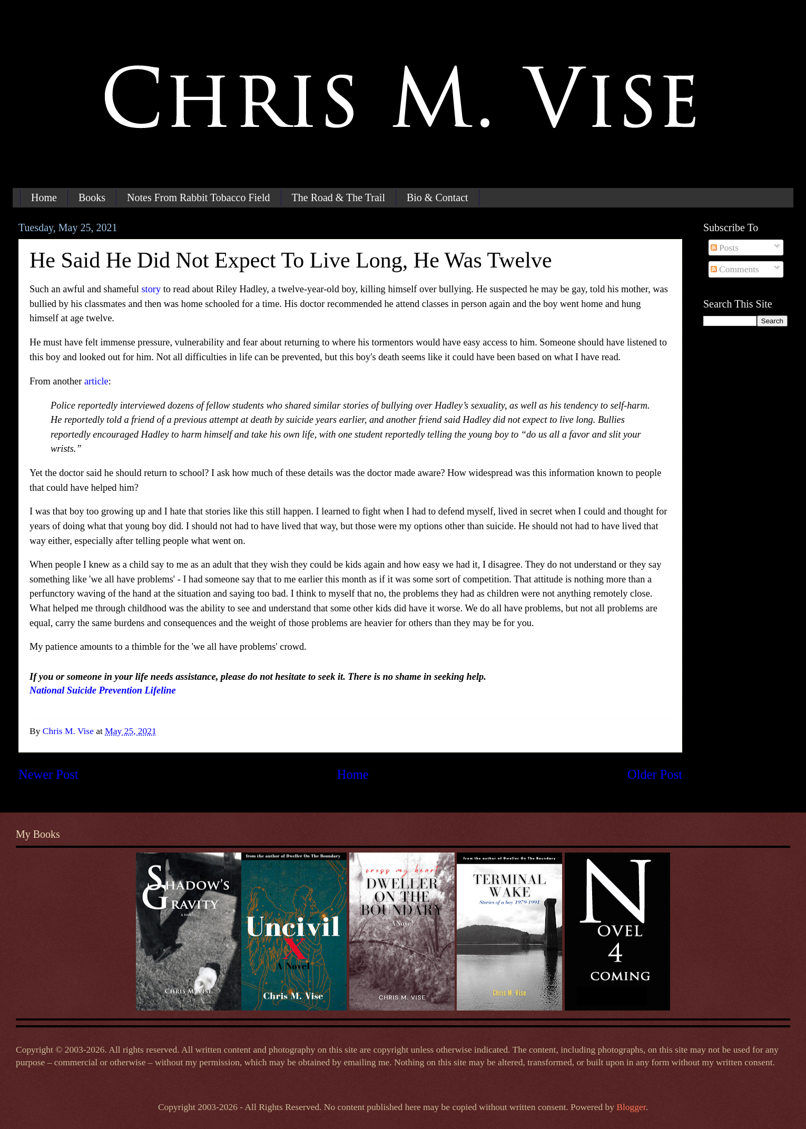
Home (44, 197)
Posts (725, 247)
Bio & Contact (437, 197)
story (151, 289)
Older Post (654, 774)
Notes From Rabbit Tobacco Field (198, 197)
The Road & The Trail (338, 197)
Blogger (630, 1107)
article (96, 381)
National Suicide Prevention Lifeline (103, 690)
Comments (735, 269)
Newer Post (48, 774)
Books (91, 197)
